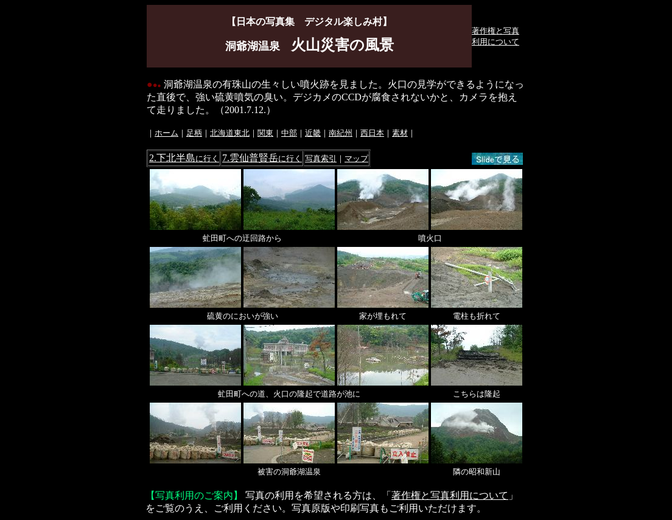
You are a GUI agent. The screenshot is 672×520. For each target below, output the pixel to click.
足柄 (194, 132)
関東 (265, 132)
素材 (400, 132)
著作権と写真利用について (449, 495)
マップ (356, 158)
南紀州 (340, 132)
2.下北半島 (184, 158)
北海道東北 (230, 132)
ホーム (166, 132)
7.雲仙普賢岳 (262, 158)
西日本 (372, 132)
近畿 (313, 132)
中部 (289, 132)
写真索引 (321, 158)
